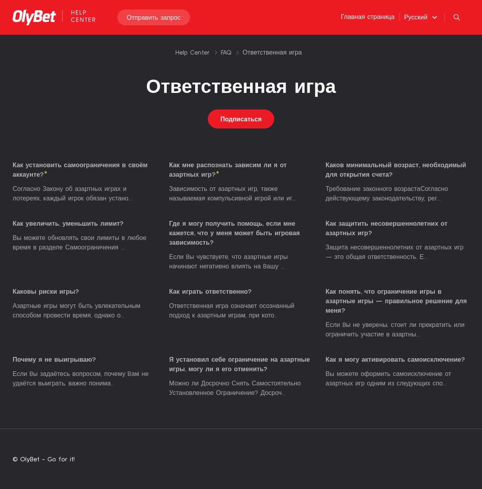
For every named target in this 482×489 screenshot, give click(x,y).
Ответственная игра (272, 52)
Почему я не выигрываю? (54, 359)
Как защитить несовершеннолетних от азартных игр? (387, 228)
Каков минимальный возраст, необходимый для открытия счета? (396, 169)
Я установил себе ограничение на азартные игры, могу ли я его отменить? (239, 364)
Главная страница (368, 16)
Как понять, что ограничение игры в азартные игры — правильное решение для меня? (396, 301)
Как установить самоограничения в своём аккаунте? (80, 169)
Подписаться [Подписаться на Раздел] (241, 119)
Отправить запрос (154, 17)
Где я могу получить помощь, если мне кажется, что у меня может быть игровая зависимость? (234, 233)
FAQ (226, 52)
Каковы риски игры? (46, 291)
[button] (421, 17)
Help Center (192, 52)
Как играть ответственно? (210, 291)
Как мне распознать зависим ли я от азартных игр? (228, 169)
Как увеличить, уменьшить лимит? (68, 223)
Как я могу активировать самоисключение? (395, 359)
